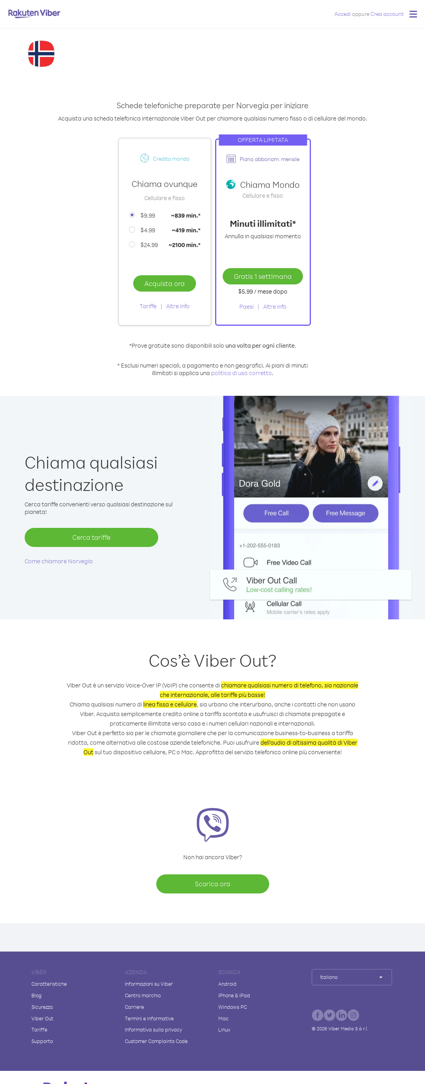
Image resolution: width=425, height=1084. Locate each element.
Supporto (42, 1041)
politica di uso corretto (241, 373)
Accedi (342, 13)
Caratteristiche (49, 984)
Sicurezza (42, 1007)
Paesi (246, 306)
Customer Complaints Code (156, 1041)
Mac (223, 1018)
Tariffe (148, 306)
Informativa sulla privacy (153, 1029)
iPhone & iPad (234, 995)
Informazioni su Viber (149, 984)
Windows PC (232, 1007)
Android (227, 984)
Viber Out (42, 1018)
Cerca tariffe (91, 537)
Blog (36, 995)
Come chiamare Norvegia (59, 561)
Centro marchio (143, 995)
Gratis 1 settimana (263, 276)
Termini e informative (149, 1018)
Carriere (134, 1007)
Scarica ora (212, 884)
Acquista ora (164, 283)
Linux (224, 1029)
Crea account (387, 13)
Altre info (178, 306)
